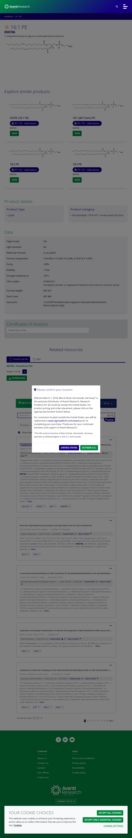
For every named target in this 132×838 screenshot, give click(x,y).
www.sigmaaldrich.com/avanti (64, 420)
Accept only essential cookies (102, 819)
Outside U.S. (89, 447)
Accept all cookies (110, 812)
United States (69, 447)
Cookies (18, 825)
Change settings (113, 825)
